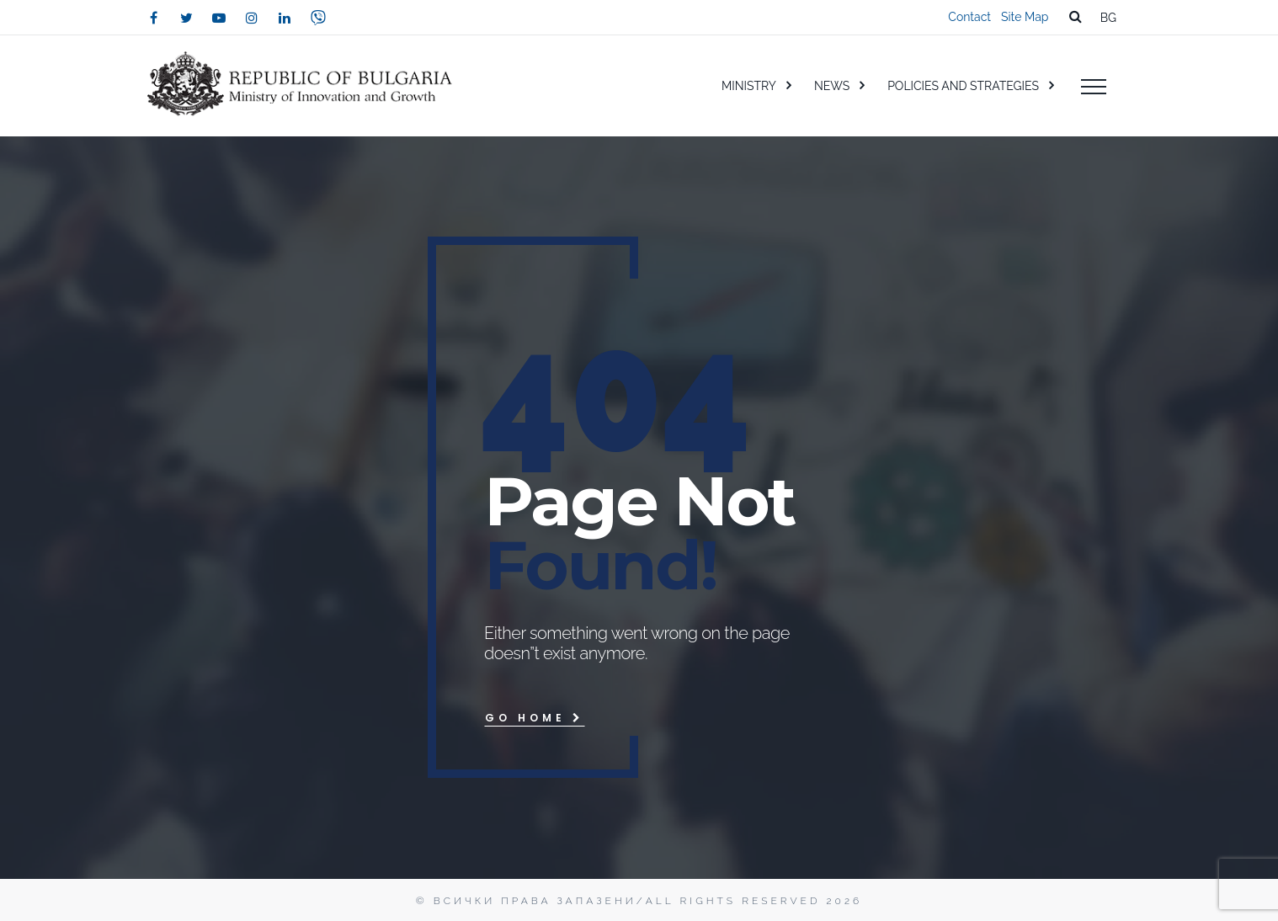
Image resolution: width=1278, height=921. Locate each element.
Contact (969, 17)
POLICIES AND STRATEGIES (963, 86)
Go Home (534, 718)
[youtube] (219, 17)
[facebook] (153, 17)
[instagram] (251, 17)
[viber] (318, 17)
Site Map (1024, 17)
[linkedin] (284, 17)
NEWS (831, 86)
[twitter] (186, 17)
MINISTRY (749, 86)
